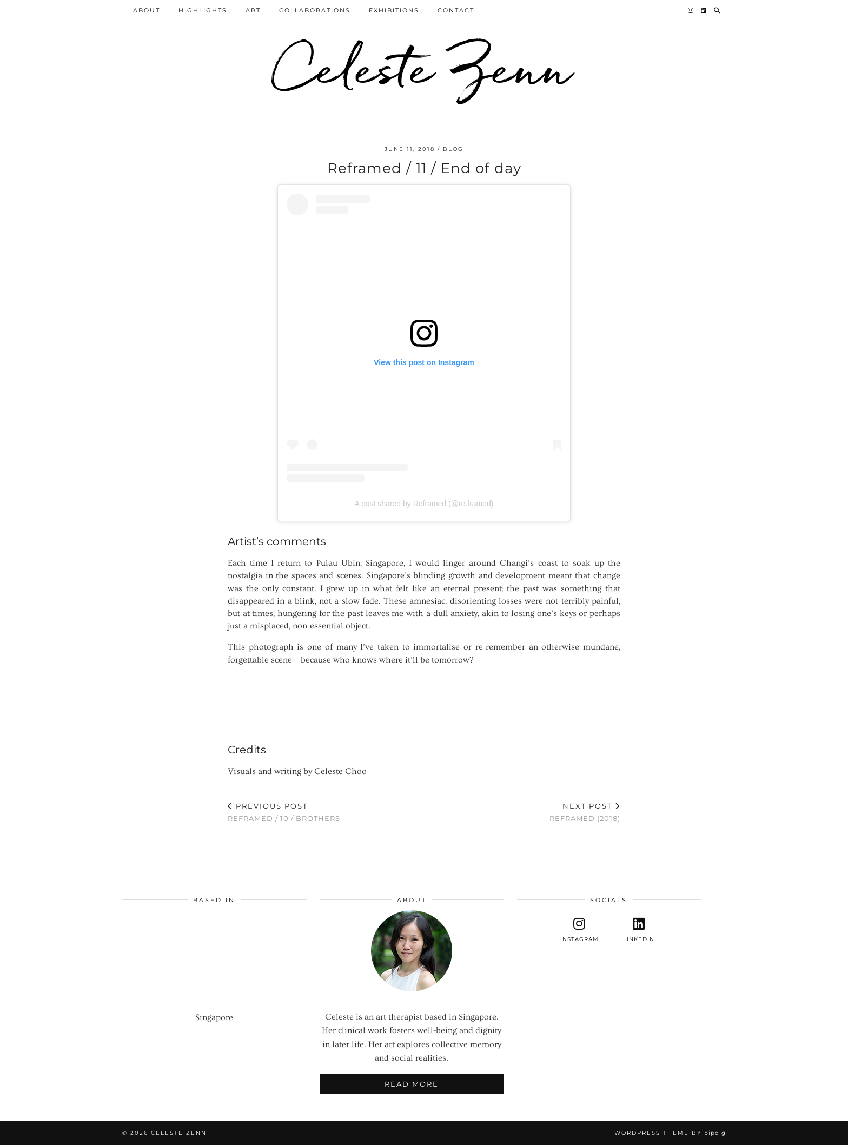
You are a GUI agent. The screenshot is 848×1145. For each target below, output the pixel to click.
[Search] (717, 10)
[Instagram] (691, 10)
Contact (456, 10)
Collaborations (314, 10)
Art (253, 10)
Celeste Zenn (424, 67)
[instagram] (579, 930)
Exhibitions (394, 10)
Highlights (202, 10)
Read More (412, 1084)
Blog (453, 149)
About (146, 10)
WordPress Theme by (670, 1132)
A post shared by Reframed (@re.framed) (424, 503)
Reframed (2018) (584, 812)
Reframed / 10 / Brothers (284, 812)
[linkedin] (638, 930)
